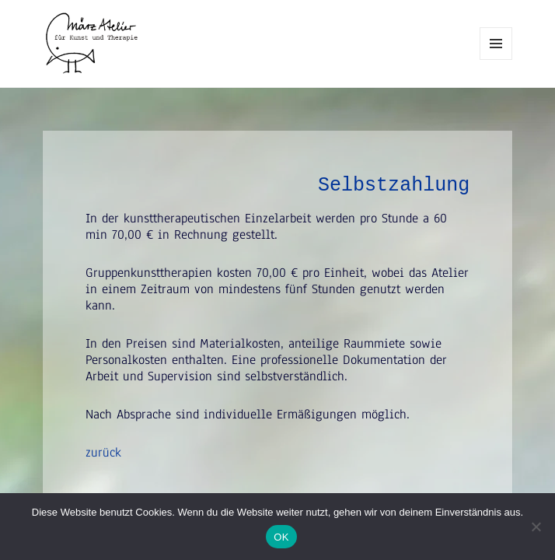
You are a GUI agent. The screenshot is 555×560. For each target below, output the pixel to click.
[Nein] (535, 526)
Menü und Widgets (496, 59)
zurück (103, 452)
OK (281, 537)
